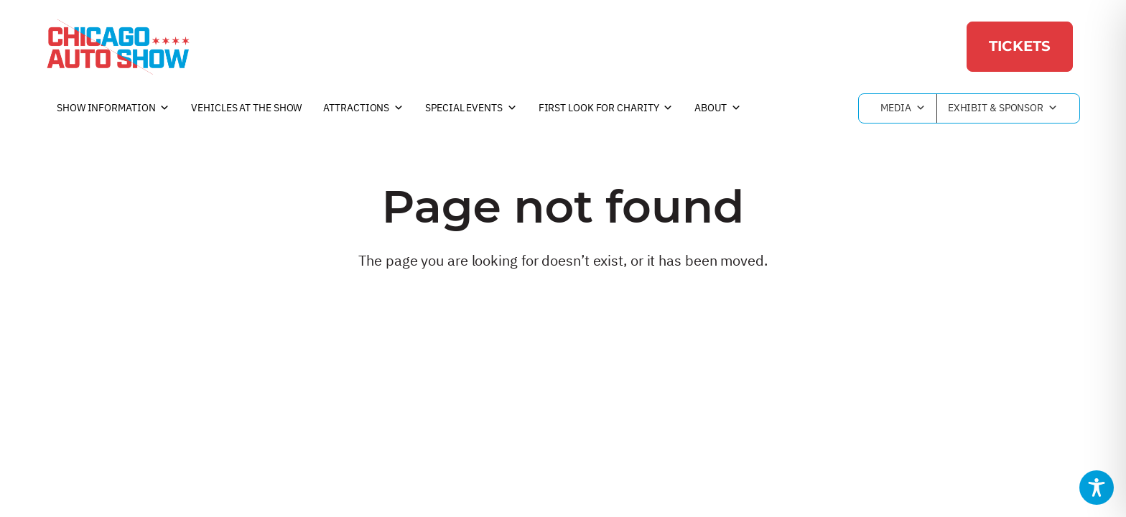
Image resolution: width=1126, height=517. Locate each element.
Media (902, 108)
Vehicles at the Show (246, 107)
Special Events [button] (471, 108)
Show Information (113, 108)
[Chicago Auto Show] (118, 46)
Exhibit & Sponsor (1003, 108)
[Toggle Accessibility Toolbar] (1096, 487)
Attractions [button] (363, 108)
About (717, 108)
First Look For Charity (606, 108)
